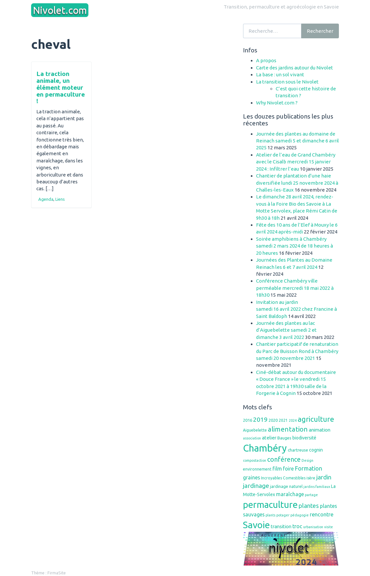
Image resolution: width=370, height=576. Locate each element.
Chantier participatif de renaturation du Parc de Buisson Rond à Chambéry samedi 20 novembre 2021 (297, 351)
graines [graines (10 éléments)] (251, 477)
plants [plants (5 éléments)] (270, 515)
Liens (60, 199)
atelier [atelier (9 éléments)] (269, 437)
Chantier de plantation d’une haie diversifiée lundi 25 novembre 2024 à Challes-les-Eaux (297, 183)
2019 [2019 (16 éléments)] (260, 419)
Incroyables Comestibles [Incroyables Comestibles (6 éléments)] (283, 478)
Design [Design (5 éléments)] (307, 460)
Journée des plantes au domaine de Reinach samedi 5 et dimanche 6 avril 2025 (297, 141)
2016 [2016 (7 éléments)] (247, 420)
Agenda (45, 199)
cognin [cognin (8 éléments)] (316, 450)
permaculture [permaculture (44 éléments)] (270, 504)
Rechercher (320, 31)
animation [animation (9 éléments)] (319, 430)
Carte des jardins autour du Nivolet (294, 67)
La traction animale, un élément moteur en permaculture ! (60, 87)
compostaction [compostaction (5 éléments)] (254, 460)
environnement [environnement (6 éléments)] (257, 469)
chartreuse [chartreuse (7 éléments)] (298, 450)
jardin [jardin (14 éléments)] (323, 477)
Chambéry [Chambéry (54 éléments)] (265, 448)
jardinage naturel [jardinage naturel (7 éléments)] (286, 486)
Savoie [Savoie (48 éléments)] (256, 525)
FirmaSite (56, 572)
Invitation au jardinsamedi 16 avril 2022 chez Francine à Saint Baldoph (296, 309)
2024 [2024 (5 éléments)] (293, 420)
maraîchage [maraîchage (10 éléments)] (290, 494)
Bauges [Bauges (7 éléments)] (284, 438)
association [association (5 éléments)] (252, 438)
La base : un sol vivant (280, 74)
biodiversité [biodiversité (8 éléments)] (304, 437)
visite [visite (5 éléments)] (328, 527)
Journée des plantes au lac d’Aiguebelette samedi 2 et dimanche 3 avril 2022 (286, 330)
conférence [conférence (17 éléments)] (284, 459)
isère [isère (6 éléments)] (310, 478)
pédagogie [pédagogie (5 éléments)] (299, 515)
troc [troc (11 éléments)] (297, 526)
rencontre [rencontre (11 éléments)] (321, 514)
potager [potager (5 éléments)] (282, 515)
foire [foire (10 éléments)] (288, 469)
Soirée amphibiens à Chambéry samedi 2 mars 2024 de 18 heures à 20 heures (294, 246)
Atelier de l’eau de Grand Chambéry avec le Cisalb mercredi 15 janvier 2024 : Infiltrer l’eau (295, 162)
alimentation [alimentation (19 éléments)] (288, 429)
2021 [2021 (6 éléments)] (283, 420)
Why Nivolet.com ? (277, 102)
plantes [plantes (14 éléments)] (309, 505)
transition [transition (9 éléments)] (281, 526)
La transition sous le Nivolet (287, 81)
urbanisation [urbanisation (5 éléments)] (313, 527)
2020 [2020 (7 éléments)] (273, 420)
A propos (266, 60)
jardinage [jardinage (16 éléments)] (256, 485)
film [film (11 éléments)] (277, 469)
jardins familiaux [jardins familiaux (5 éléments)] (317, 487)
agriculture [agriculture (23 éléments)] (316, 419)
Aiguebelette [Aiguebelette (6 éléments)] (255, 430)
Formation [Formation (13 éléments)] (308, 468)
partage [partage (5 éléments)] (311, 495)
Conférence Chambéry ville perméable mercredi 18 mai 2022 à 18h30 (295, 288)
